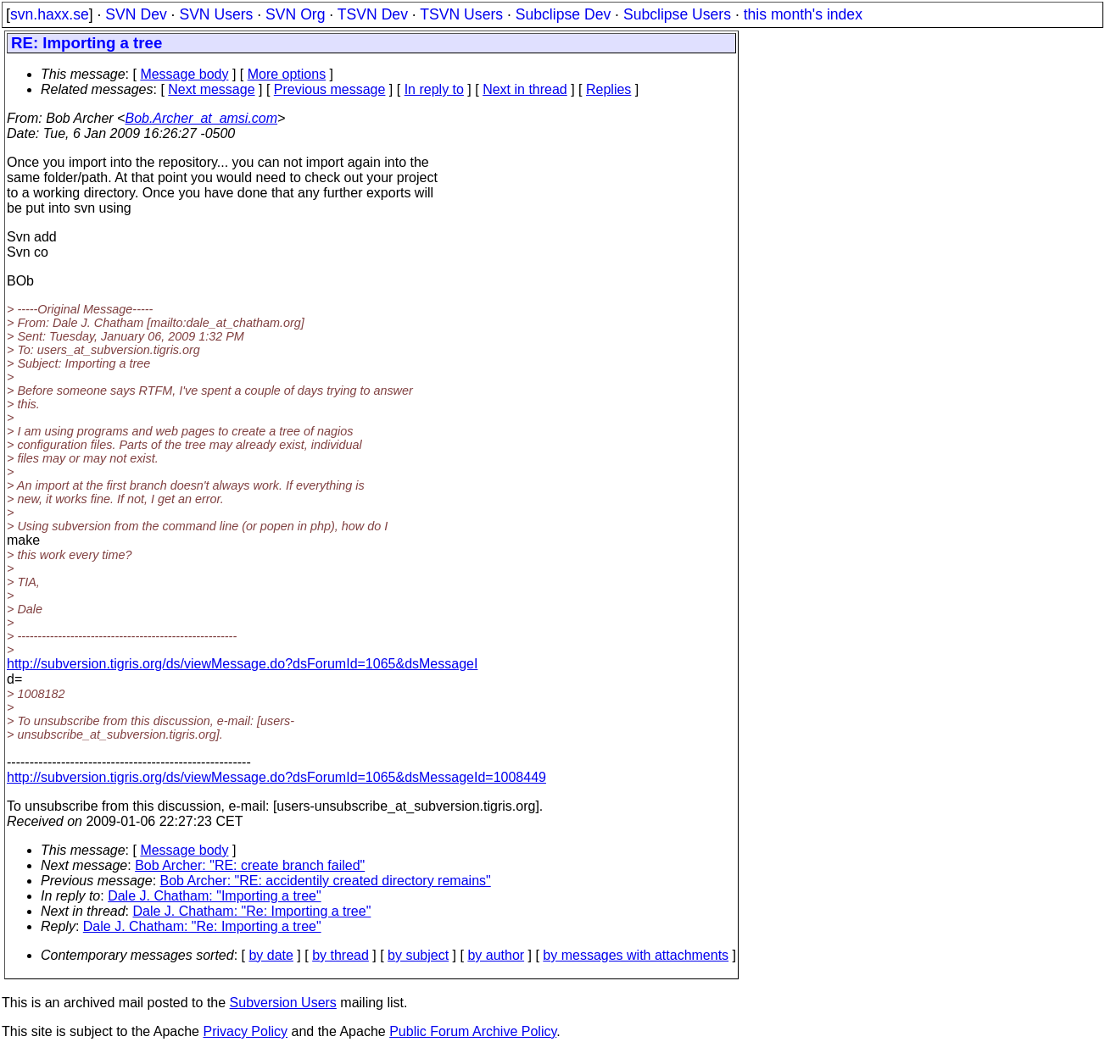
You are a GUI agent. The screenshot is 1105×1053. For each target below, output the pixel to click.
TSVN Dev (373, 14)
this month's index (803, 14)
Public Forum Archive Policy (472, 1031)
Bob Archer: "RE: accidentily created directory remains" (325, 880)
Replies (608, 89)
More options (287, 74)
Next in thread (525, 89)
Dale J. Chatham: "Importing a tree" (214, 896)
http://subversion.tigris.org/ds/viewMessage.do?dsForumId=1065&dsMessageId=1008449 (276, 777)
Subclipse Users (677, 14)
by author (495, 955)
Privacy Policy (245, 1031)
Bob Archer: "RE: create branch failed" (250, 865)
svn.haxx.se (49, 14)
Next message (211, 89)
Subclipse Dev (563, 14)
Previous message (330, 89)
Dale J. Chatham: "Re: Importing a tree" (252, 911)
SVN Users (216, 14)
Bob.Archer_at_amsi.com (201, 118)
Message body (184, 74)
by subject (418, 955)
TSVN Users (461, 14)
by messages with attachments (635, 955)
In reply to (434, 89)
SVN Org (295, 14)
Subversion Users (283, 1002)
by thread (340, 955)
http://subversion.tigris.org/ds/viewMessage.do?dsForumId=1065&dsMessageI (242, 664)
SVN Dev (135, 14)
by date (270, 955)
